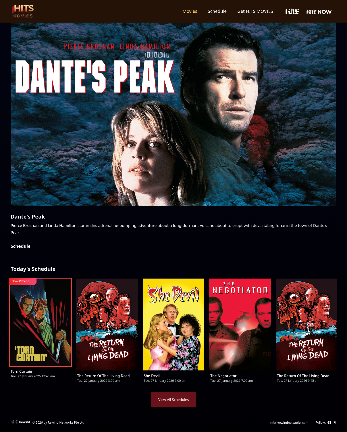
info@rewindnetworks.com (289, 422)
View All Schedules (173, 399)
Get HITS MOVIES (255, 11)
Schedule (217, 11)
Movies (190, 11)
